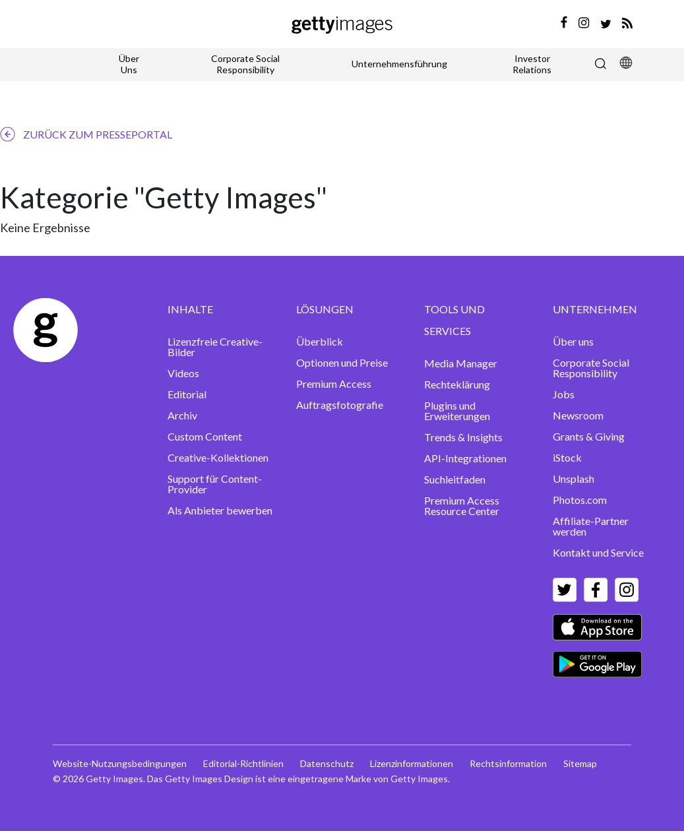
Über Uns (129, 64)
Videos (183, 373)
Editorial (187, 394)
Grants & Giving (589, 436)
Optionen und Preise (342, 362)
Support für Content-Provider (215, 483)
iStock (567, 457)
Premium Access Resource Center (461, 505)
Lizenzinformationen (411, 763)
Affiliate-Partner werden (591, 526)
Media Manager (460, 363)
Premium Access (333, 383)
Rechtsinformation (508, 763)
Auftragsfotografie (339, 404)
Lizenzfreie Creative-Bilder (215, 346)
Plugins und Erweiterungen (457, 410)
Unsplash (573, 478)
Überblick (319, 341)
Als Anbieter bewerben (220, 510)
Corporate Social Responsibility (245, 64)
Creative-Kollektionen (218, 457)
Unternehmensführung (399, 63)
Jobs (564, 394)
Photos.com (580, 499)
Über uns (573, 341)
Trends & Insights (463, 437)
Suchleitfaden (454, 479)
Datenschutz (327, 763)
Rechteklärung (457, 384)
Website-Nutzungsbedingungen (120, 763)
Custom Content (205, 436)
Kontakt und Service (598, 552)
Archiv (182, 415)
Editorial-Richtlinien (243, 763)
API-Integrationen (465, 458)
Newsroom (578, 415)
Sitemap (580, 763)
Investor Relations (532, 64)
